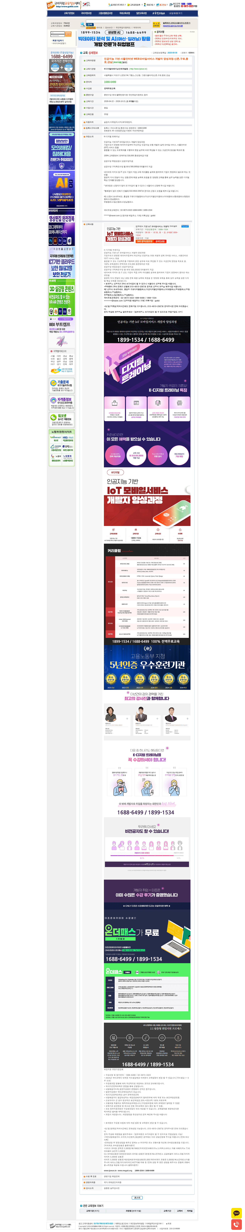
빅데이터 (137, 27)
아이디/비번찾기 (59, 43)
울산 (59, 359)
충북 (71, 359)
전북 (65, 364)
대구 (53, 364)
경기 (59, 364)
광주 (59, 361)
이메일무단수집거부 (154, 1223)
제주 (71, 364)
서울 (53, 356)
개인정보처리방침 (137, 1223)
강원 (71, 361)
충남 (71, 356)
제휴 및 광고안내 (121, 1223)
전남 (65, 361)
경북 (65, 359)
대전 (59, 356)
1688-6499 (110, 82)
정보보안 (109, 27)
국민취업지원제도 (123, 27)
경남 (65, 356)
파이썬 (99, 27)
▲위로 (168, 1223)
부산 (53, 361)
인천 (53, 359)
